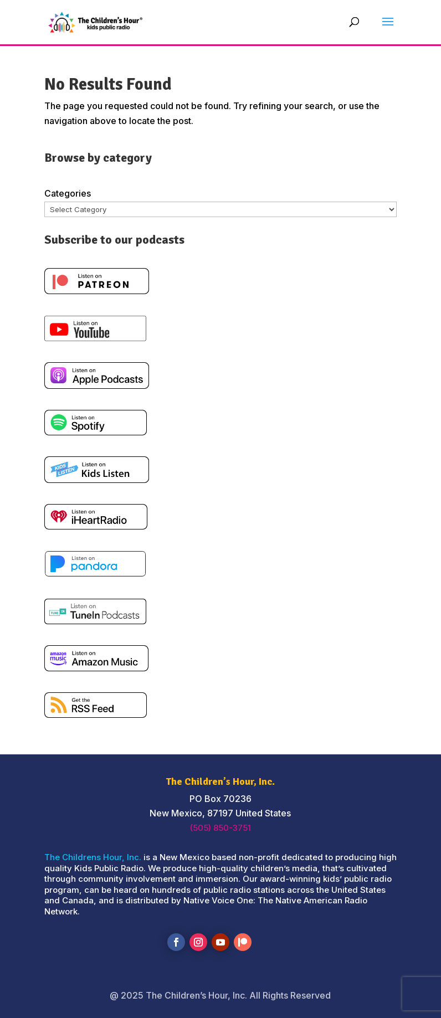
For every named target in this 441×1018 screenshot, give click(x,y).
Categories (67, 193)
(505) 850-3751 (220, 827)
